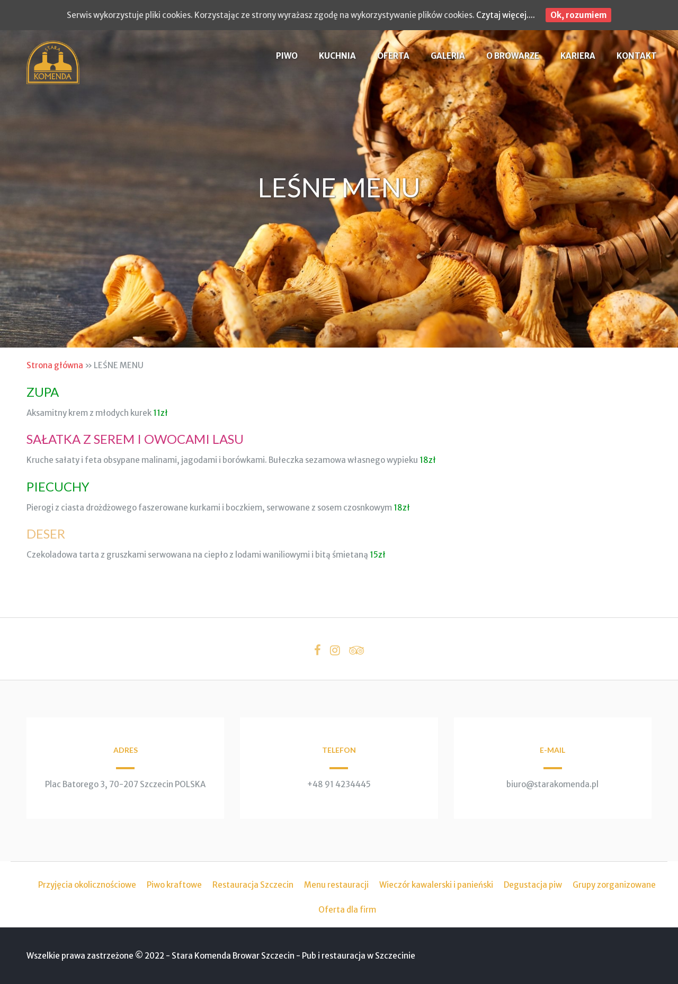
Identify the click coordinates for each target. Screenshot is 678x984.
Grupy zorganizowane (614, 885)
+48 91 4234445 (339, 784)
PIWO (287, 56)
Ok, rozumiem (578, 15)
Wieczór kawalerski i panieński (436, 885)
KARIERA (577, 56)
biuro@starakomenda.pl (552, 784)
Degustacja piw (533, 885)
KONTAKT (637, 56)
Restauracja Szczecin (252, 885)
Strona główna (54, 365)
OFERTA (393, 56)
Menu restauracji (336, 885)
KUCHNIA (337, 56)
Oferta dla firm (347, 910)
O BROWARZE (512, 56)
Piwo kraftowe (174, 885)
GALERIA (448, 56)
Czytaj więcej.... (505, 15)
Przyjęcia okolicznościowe (87, 885)
